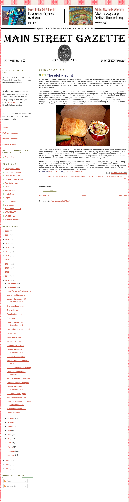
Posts (7, 481)
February (11, 451)
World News (114, 176)
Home (83, 196)
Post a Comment (49, 191)
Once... (8, 187)
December (11, 283)
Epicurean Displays (72, 176)
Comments (10, 486)
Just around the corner (16, 295)
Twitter (5, 127)
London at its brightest (16, 357)
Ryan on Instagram (10, 144)
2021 (7, 235)
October (10, 418)
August (10, 426)
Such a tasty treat (14, 337)
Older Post (122, 196)
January (10, 455)
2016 (7, 256)
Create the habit (13, 413)
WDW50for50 (10, 212)
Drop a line (12, 102)
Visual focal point (14, 341)
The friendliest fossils (15, 306)
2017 (7, 252)
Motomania (11, 318)
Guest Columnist (12, 183)
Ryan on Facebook (10, 139)
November (11, 287)
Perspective (86, 176)
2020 (7, 239)
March (10, 447)
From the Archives (12, 176)
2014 (7, 264)
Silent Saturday (11, 201)
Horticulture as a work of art (18, 329)
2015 (7, 260)
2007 (7, 469)
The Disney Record (100, 176)
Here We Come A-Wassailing (19, 291)
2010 (7, 280)
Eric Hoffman (10, 157)
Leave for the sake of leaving (19, 368)
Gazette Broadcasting (14, 179)
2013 (7, 268)
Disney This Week (55, 176)
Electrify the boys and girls (18, 383)
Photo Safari (10, 194)
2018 (7, 247)
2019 (7, 243)
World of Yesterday (122, 177)
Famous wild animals (15, 346)
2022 (7, 231)
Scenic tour (11, 333)
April (9, 443)
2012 (7, 272)
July (9, 430)
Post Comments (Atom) (60, 201)
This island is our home (16, 398)
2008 (7, 465)
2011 (7, 276)
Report (7, 198)
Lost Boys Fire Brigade (16, 394)
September (12, 422)
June (9, 435)
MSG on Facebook (10, 133)
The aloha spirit (13, 310)
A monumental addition (16, 409)
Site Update (10, 205)
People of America (14, 314)
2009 (7, 460)
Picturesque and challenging (18, 378)
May (9, 439)
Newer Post (44, 196)
